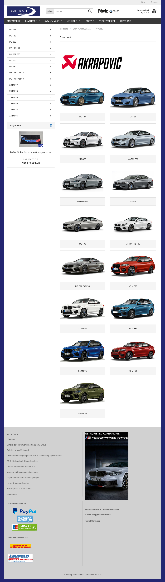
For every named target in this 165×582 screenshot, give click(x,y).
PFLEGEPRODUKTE (107, 21)
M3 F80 (12, 36)
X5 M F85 (13, 97)
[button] (143, 2)
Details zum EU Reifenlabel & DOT (22, 469)
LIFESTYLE (89, 21)
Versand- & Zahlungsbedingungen (22, 475)
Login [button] (154, 2)
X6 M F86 (13, 110)
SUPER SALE (125, 21)
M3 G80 (12, 42)
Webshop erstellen (72, 578)
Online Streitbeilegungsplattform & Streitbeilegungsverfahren (34, 458)
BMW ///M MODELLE (53, 21)
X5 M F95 (13, 103)
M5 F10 (12, 60)
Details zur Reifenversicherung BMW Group (26, 448)
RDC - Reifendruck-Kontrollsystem (22, 464)
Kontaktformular (92, 524)
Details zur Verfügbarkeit (18, 453)
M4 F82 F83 (14, 48)
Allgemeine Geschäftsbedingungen (23, 480)
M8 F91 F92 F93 (16, 79)
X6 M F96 (13, 116)
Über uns (11, 442)
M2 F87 (12, 30)
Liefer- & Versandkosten (18, 486)
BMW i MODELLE (32, 21)
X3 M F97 (13, 85)
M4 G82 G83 (14, 54)
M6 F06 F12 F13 (16, 73)
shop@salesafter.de (101, 518)
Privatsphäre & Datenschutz (19, 491)
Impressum (12, 497)
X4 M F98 (13, 91)
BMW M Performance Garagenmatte (30, 152)
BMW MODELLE (13, 21)
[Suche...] (50, 11)
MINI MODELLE (73, 21)
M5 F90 (12, 66)
